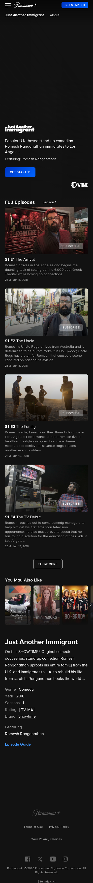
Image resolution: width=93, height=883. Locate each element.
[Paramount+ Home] (46, 813)
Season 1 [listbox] (49, 202)
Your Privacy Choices (46, 839)
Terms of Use (33, 827)
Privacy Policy (59, 827)
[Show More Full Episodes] (48, 564)
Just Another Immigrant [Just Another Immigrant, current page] (24, 15)
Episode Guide (18, 744)
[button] (8, 5)
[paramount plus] (25, 5)
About (55, 15)
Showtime (27, 717)
